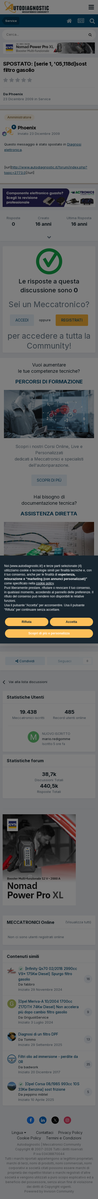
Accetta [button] (71, 622)
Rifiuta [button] (26, 622)
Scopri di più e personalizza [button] (49, 633)
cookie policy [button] (45, 583)
